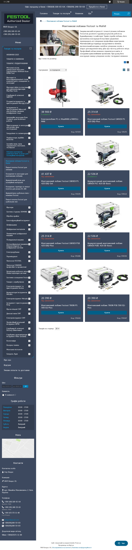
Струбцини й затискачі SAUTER (15, 96)
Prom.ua (78, 543)
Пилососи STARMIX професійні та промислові (16, 266)
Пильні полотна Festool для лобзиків (16, 168)
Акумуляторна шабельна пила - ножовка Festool (18, 194)
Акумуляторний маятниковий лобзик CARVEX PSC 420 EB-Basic (105, 182)
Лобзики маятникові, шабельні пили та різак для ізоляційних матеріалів (17, 154)
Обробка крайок (12, 216)
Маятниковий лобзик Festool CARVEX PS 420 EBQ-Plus (106, 120)
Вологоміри (11, 341)
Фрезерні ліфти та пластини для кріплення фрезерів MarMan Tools (17, 89)
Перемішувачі (11, 256)
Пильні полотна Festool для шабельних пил (16, 201)
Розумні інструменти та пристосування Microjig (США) (18, 102)
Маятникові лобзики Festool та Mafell (17, 162)
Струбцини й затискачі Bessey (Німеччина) (15, 329)
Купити (61, 126)
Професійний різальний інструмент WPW (15, 323)
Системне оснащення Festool (17, 277)
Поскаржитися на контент (61, 547)
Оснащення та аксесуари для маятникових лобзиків (17, 175)
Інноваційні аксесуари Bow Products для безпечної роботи (17, 119)
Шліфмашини (11, 225)
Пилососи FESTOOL (13, 261)
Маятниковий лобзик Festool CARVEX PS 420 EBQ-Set (60, 182)
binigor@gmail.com (12, 520)
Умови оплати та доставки (17, 370)
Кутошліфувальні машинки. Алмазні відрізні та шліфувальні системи (17, 246)
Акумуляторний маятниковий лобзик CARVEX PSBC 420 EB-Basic (105, 244)
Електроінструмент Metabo (17, 299)
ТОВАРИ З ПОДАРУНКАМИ (17, 63)
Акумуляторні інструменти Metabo (16, 293)
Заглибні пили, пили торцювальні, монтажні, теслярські (15, 146)
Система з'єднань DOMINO (16, 212)
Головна (44, 13)
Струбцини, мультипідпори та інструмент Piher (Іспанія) (17, 336)
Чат (121, 543)
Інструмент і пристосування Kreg (17, 304)
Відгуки (7, 365)
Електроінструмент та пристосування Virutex (15, 287)
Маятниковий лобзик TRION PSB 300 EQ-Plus (106, 306)
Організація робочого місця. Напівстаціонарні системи (17, 272)
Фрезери (9, 207)
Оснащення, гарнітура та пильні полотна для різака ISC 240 (18, 188)
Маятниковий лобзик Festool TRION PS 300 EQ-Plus (59, 306)
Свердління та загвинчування (18, 133)
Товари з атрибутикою (15, 282)
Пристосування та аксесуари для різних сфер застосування (17, 127)
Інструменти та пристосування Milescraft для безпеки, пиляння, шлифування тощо (16, 110)
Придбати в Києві (97, 7)
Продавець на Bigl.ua (66, 545)
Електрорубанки (12, 252)
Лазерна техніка (12, 345)
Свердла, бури (12, 354)
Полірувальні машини (15, 240)
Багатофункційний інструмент (18, 220)
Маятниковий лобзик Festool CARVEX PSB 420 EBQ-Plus (60, 244)
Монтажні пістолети (14, 349)
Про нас (7, 360)
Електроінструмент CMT (15, 318)
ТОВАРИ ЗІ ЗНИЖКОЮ (15, 59)
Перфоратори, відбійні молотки (15, 139)
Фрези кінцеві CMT (13, 309)
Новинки (79, 13)
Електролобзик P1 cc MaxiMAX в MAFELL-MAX (60, 120)
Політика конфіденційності (82, 547)
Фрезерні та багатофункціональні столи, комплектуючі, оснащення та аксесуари (17, 80)
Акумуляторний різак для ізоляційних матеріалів (15, 181)
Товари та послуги (61, 13)
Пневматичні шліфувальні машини (16, 235)
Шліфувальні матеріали (15, 229)
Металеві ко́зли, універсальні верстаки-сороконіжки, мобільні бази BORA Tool (17, 70)
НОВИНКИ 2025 (12, 55)
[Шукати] (128, 13)
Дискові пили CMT (13, 313)
